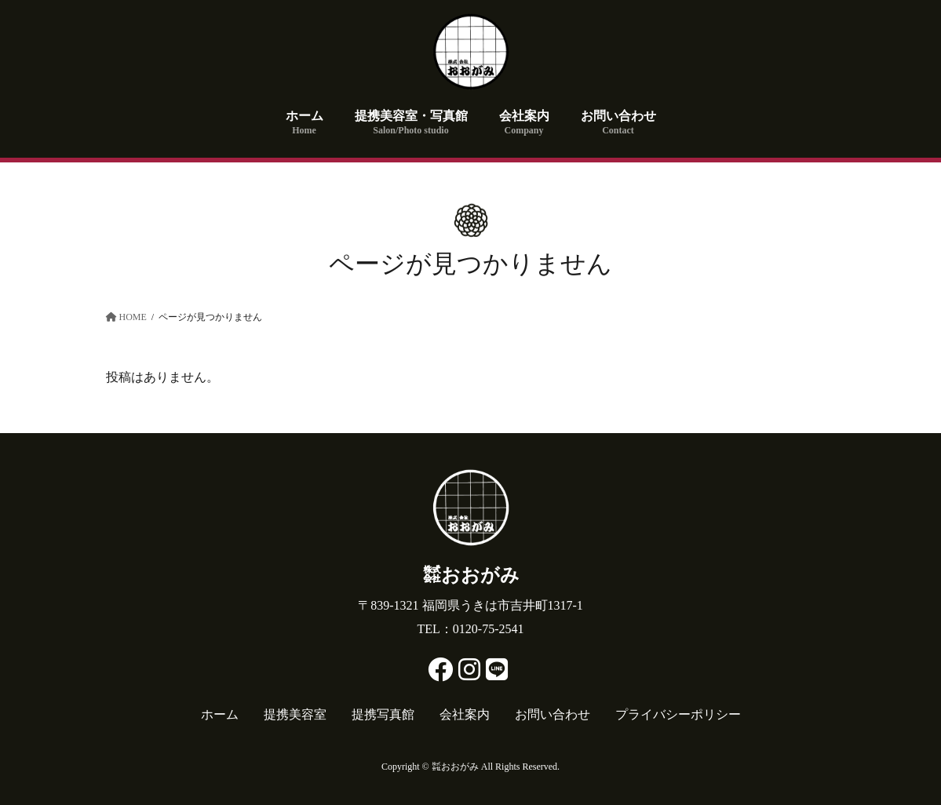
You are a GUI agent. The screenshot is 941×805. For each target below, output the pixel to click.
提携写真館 (383, 714)
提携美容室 (295, 714)
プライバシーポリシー (678, 714)
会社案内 (464, 714)
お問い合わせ (552, 714)
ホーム (220, 714)
